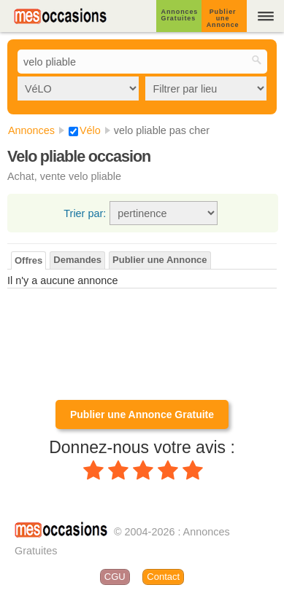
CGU (115, 576)
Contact (163, 576)
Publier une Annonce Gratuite (142, 414)
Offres (28, 260)
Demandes (77, 259)
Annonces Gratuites (180, 15)
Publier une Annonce (223, 18)
